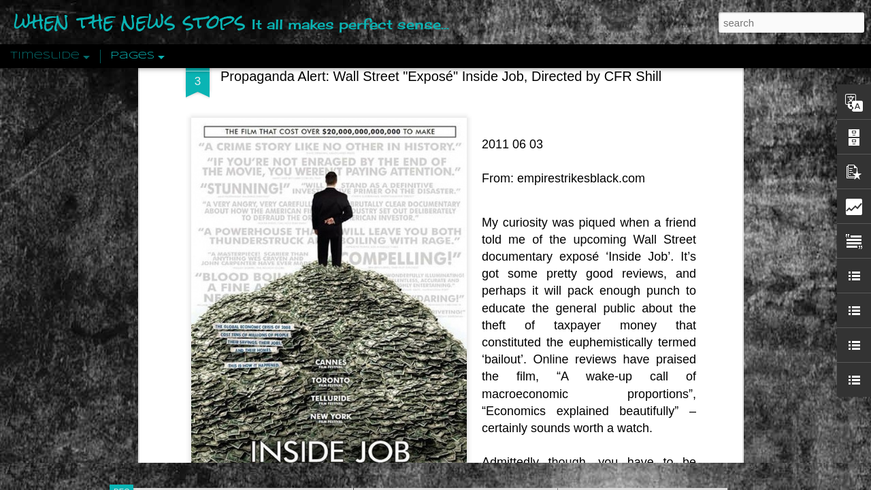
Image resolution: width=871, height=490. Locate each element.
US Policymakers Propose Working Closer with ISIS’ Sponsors (700, 409)
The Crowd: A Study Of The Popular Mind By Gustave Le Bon (698, 338)
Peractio (170, 316)
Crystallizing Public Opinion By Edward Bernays (669, 314)
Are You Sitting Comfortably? (443, 348)
